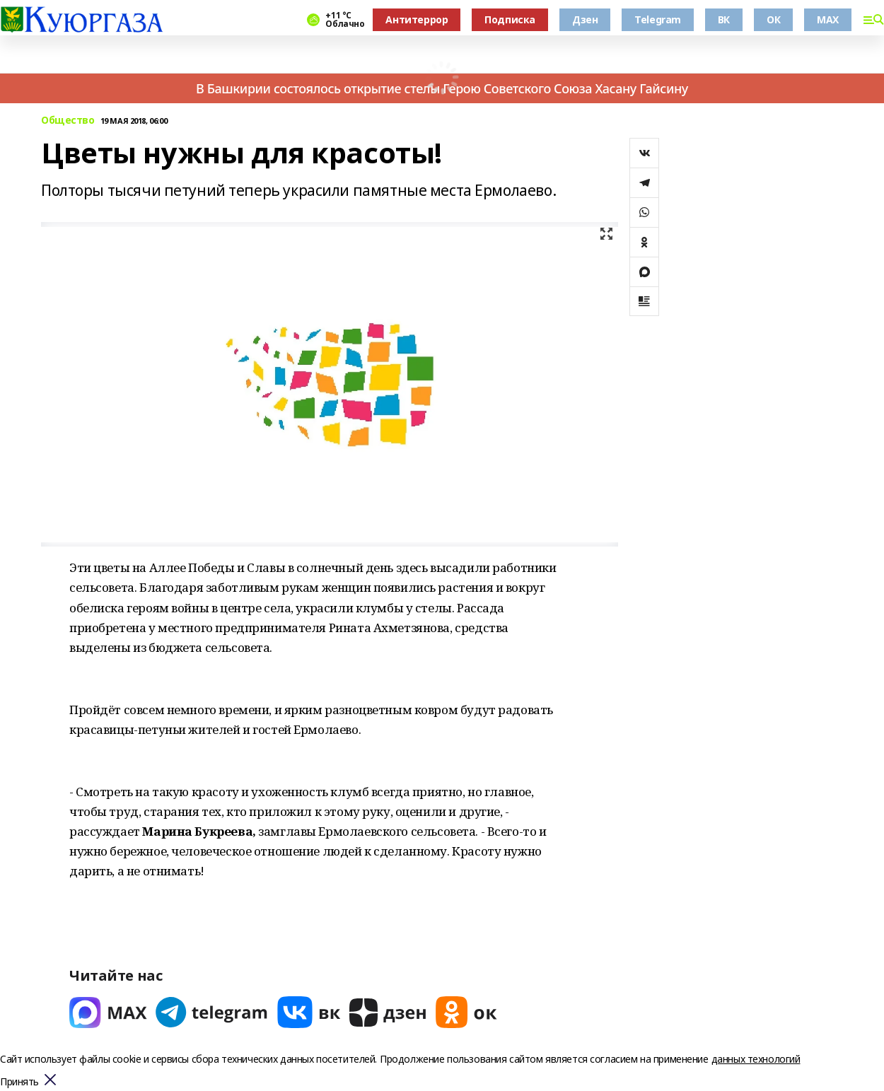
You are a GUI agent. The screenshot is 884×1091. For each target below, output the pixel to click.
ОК (773, 19)
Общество (68, 121)
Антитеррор (416, 19)
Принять (19, 1082)
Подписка (509, 19)
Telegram (657, 19)
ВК (724, 19)
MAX (828, 19)
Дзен (585, 19)
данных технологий (756, 1059)
